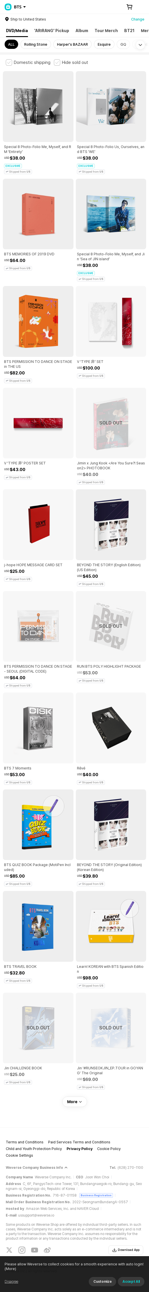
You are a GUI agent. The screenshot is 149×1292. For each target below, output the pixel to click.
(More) (10, 1269)
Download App (125, 1250)
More (74, 1101)
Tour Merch (106, 30)
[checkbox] (28, 62)
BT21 (129, 30)
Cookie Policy (109, 1149)
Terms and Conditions (25, 1142)
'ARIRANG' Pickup (51, 30)
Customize (102, 1282)
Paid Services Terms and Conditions (79, 1142)
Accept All (131, 1282)
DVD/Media (17, 30)
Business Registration (96, 1195)
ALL (11, 44)
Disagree (11, 1282)
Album (82, 30)
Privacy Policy (80, 1149)
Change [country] (137, 19)
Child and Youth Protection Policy (34, 1149)
